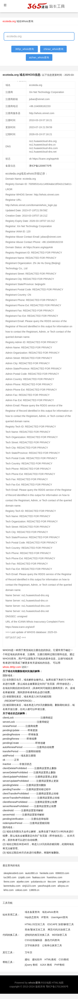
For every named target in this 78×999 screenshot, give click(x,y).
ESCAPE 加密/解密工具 (60, 924)
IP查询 (44, 917)
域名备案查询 (32, 912)
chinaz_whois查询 (53, 49)
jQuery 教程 (31, 964)
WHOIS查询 (9, 658)
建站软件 (37, 959)
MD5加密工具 (59, 934)
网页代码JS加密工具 (59, 929)
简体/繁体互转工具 (35, 929)
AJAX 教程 (46, 964)
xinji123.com (29, 885)
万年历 (28, 952)
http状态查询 (32, 917)
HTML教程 (50, 959)
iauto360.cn (31, 873)
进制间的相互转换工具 (37, 934)
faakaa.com (38, 877)
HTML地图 (57, 982)
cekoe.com (21, 890)
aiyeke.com (23, 881)
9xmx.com (9, 881)
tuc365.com (10, 877)
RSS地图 (46, 982)
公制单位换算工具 (52, 945)
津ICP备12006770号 (40, 165)
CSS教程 (64, 959)
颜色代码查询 (52, 940)
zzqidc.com (24, 877)
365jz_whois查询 (24, 49)
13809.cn (34, 890)
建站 (27, 959)
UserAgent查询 (59, 917)
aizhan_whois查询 (39, 57)
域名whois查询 (50, 912)
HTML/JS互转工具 (35, 924)
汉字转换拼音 (32, 945)
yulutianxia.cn (38, 881)
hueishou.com (54, 877)
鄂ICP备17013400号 (57, 986)
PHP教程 (59, 964)
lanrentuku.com (12, 885)
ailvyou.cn (63, 885)
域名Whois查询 (24, 21)
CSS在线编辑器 (33, 940)
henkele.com (47, 873)
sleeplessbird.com (13, 873)
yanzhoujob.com (47, 885)
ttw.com (52, 881)
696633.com (62, 873)
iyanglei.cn (64, 881)
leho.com (9, 890)
